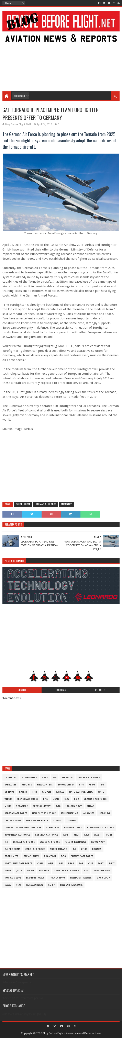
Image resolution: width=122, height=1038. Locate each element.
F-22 (76, 799)
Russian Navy (34, 885)
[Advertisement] (61, 58)
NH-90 (30, 870)
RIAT (76, 835)
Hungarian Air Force (100, 827)
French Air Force (27, 799)
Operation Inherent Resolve (22, 827)
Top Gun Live (12, 877)
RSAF (71, 863)
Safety (23, 792)
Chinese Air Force (82, 856)
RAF (102, 784)
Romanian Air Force (17, 835)
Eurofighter (23, 504)
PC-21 (109, 835)
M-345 (7, 806)
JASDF (97, 835)
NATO (101, 792)
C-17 (90, 863)
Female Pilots (73, 827)
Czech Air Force (35, 849)
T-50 (63, 856)
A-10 (58, 806)
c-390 (40, 863)
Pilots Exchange (75, 842)
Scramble (22, 806)
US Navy (9, 792)
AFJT (50, 863)
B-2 (74, 849)
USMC (56, 799)
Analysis (88, 813)
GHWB (7, 870)
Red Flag (104, 813)
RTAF (18, 885)
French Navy (31, 856)
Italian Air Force (89, 777)
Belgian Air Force (15, 813)
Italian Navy (73, 806)
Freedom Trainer (80, 877)
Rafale (60, 792)
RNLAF (90, 806)
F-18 (34, 792)
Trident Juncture (71, 885)
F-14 (86, 870)
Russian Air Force (46, 835)
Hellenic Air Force (44, 813)
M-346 (92, 784)
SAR (81, 863)
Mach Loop (103, 877)
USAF (45, 777)
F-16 (81, 784)
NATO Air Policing (81, 792)
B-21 (60, 863)
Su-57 (51, 885)
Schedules (52, 827)
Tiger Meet (11, 856)
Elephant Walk (35, 877)
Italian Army (12, 820)
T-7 (6, 842)
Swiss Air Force (50, 842)
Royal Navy (98, 842)
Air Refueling (69, 813)
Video (8, 799)
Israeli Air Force (24, 842)
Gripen (46, 792)
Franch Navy (57, 877)
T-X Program (12, 849)
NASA (7, 885)
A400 (86, 835)
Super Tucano (58, 849)
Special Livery (42, 806)
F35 (54, 777)
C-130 (84, 849)
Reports (27, 784)
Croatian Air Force (66, 870)
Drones (96, 849)
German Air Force (45, 504)
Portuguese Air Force (18, 863)
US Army (71, 820)
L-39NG (57, 820)
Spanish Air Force (95, 799)
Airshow (67, 777)
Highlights (29, 777)
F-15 (45, 799)
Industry (66, 504)
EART (101, 863)
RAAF (65, 835)
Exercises (10, 784)
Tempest (44, 870)
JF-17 (19, 870)
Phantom (50, 856)
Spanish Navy (101, 870)
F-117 (111, 863)
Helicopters (45, 784)
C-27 (66, 799)
